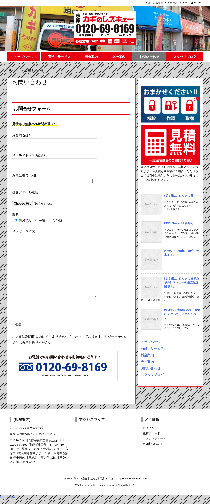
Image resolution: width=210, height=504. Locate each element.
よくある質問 (155, 2)
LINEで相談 (7, 497)
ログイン (148, 428)
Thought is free (126, 485)
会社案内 (147, 362)
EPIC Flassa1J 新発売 (178, 223)
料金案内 (147, 355)
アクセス (172, 2)
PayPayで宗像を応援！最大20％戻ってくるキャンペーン (182, 314)
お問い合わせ (150, 368)
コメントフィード (154, 438)
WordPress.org (152, 443)
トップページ (150, 342)
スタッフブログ (152, 375)
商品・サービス (152, 348)
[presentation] (43, 312)
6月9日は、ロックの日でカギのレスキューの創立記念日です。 (181, 282)
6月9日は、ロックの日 (178, 195)
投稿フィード (151, 433)
